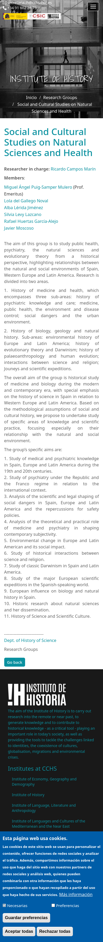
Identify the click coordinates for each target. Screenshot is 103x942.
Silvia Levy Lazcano (22, 214)
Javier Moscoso (19, 228)
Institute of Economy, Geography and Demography (44, 781)
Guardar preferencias (26, 922)
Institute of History (28, 794)
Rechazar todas (54, 935)
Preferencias (67, 909)
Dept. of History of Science (30, 640)
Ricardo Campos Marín (73, 169)
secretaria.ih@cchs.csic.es (29, 2)
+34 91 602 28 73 (22, 7)
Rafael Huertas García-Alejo (31, 221)
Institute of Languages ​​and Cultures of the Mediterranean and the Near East (48, 824)
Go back (14, 662)
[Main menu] (93, 6)
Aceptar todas (19, 935)
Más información (75, 899)
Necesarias (17, 909)
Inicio (31, 97)
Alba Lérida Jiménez (23, 207)
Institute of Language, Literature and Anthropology (44, 808)
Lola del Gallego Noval (26, 201)
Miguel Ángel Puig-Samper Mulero (38, 187)
